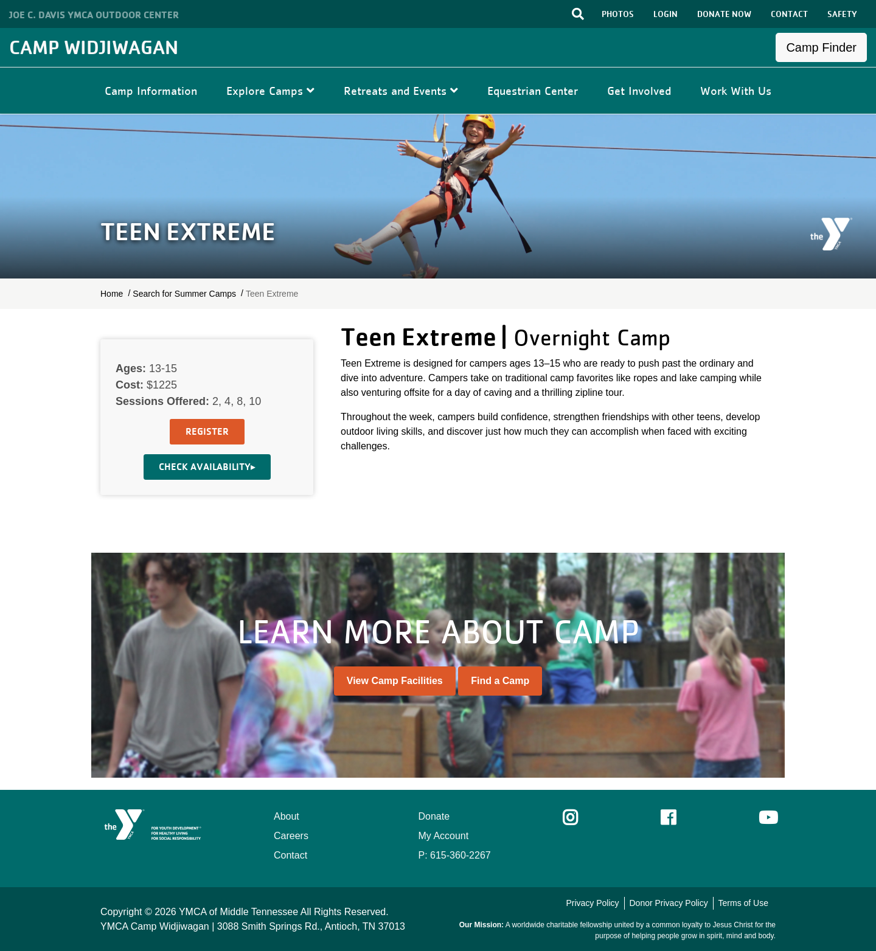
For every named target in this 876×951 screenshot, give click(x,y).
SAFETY (842, 14)
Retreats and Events (401, 90)
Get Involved (639, 90)
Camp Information (151, 90)
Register (207, 431)
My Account (444, 836)
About (286, 816)
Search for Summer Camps (184, 294)
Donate (434, 816)
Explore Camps (270, 90)
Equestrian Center (532, 90)
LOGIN (665, 14)
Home (111, 294)
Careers (291, 836)
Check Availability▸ (207, 466)
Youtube (767, 817)
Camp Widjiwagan (93, 47)
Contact (290, 855)
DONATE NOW (724, 14)
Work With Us (735, 90)
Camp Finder (821, 47)
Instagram (579, 817)
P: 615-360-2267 (455, 855)
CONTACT (789, 14)
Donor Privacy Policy (668, 903)
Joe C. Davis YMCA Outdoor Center (94, 15)
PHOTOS (618, 14)
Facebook (677, 817)
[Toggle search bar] (578, 14)
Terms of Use (743, 903)
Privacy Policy (592, 903)
